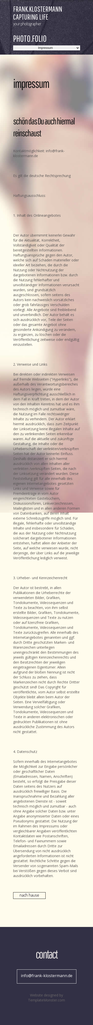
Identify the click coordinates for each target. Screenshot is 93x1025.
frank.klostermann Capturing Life (37, 13)
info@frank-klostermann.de (46, 975)
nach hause (29, 895)
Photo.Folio (30, 38)
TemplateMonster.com (46, 1000)
